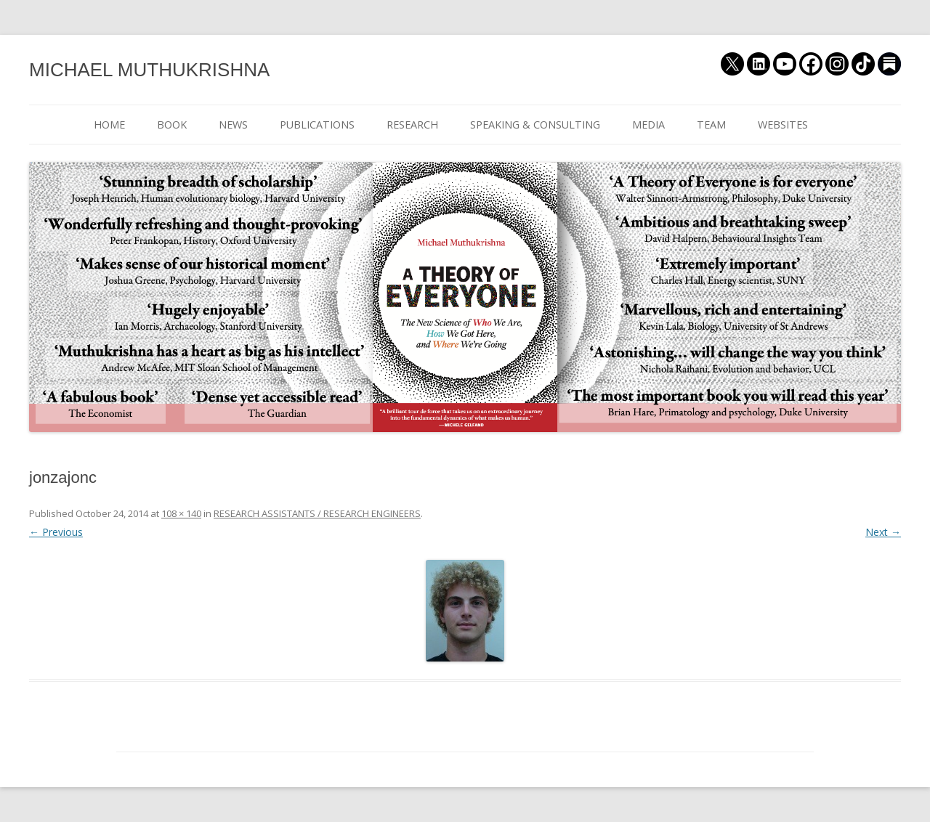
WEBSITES (783, 124)
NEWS (233, 124)
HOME (109, 124)
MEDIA (648, 124)
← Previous (56, 532)
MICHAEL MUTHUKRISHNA (149, 70)
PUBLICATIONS (317, 124)
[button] (465, 611)
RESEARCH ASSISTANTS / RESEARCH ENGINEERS (317, 513)
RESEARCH (412, 124)
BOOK (172, 124)
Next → (883, 532)
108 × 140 (181, 513)
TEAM (711, 124)
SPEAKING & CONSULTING (535, 124)
